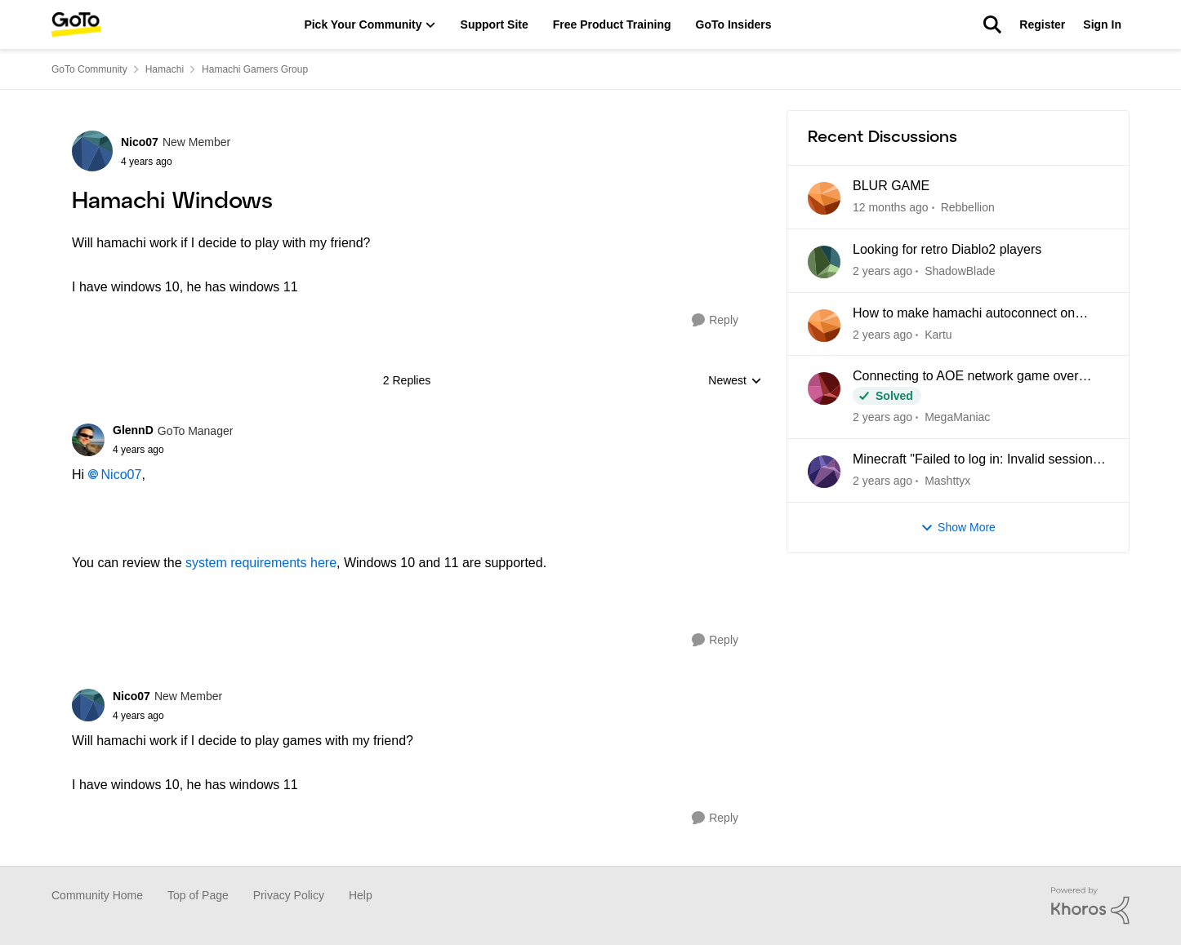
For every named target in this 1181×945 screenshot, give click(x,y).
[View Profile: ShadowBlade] (824, 262)
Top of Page (198, 895)
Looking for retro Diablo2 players (947, 249)
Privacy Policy (288, 895)
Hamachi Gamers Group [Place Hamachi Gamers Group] (255, 69)
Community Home (97, 895)
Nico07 (121, 474)
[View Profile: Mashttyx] (824, 471)
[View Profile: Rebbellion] (824, 198)
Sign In (1102, 24)
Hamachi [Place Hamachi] (164, 69)
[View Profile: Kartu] (824, 325)
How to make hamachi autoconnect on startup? (964, 314)
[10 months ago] (882, 417)
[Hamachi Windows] (173, 449)
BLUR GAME (891, 186)
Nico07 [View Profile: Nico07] (139, 142)
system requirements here (260, 563)
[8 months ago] (882, 271)
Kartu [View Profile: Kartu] (938, 333)
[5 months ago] (891, 207)
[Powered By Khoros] (1090, 906)
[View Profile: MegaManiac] (824, 388)
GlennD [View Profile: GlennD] (133, 430)
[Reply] (715, 320)
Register (1042, 24)
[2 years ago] (882, 481)
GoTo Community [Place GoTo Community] (89, 69)
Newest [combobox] (735, 381)
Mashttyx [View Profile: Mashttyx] (947, 480)
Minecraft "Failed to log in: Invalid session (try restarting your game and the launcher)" (979, 460)
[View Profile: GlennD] (88, 440)
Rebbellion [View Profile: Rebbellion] (968, 207)
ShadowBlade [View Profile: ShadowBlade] (960, 270)
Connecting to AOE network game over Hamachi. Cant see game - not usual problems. (966, 377)
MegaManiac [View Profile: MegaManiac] (957, 417)
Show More (958, 528)
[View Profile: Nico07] (92, 151)
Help (360, 895)
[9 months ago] (882, 334)
